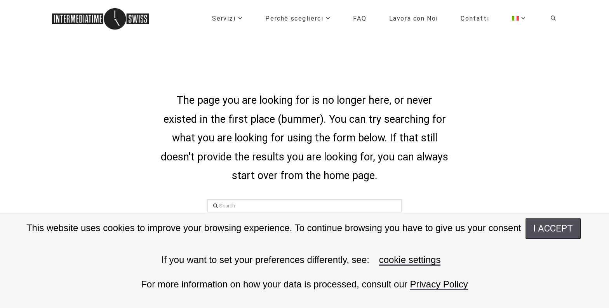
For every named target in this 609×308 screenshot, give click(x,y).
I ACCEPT (553, 228)
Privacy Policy (439, 284)
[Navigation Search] (547, 19)
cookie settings (410, 260)
